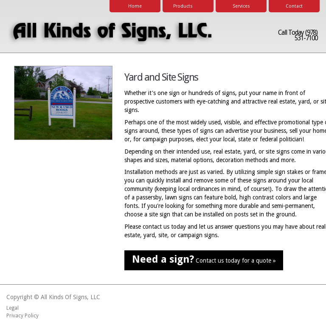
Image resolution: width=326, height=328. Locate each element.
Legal (12, 308)
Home (135, 6)
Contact (294, 6)
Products (187, 6)
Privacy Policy (22, 316)
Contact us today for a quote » (204, 259)
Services (241, 6)
